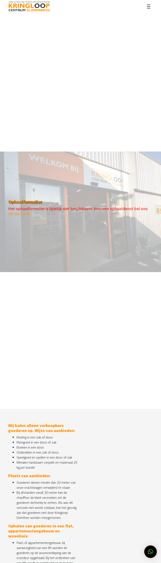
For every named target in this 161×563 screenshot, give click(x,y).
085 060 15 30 (19, 213)
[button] (150, 551)
